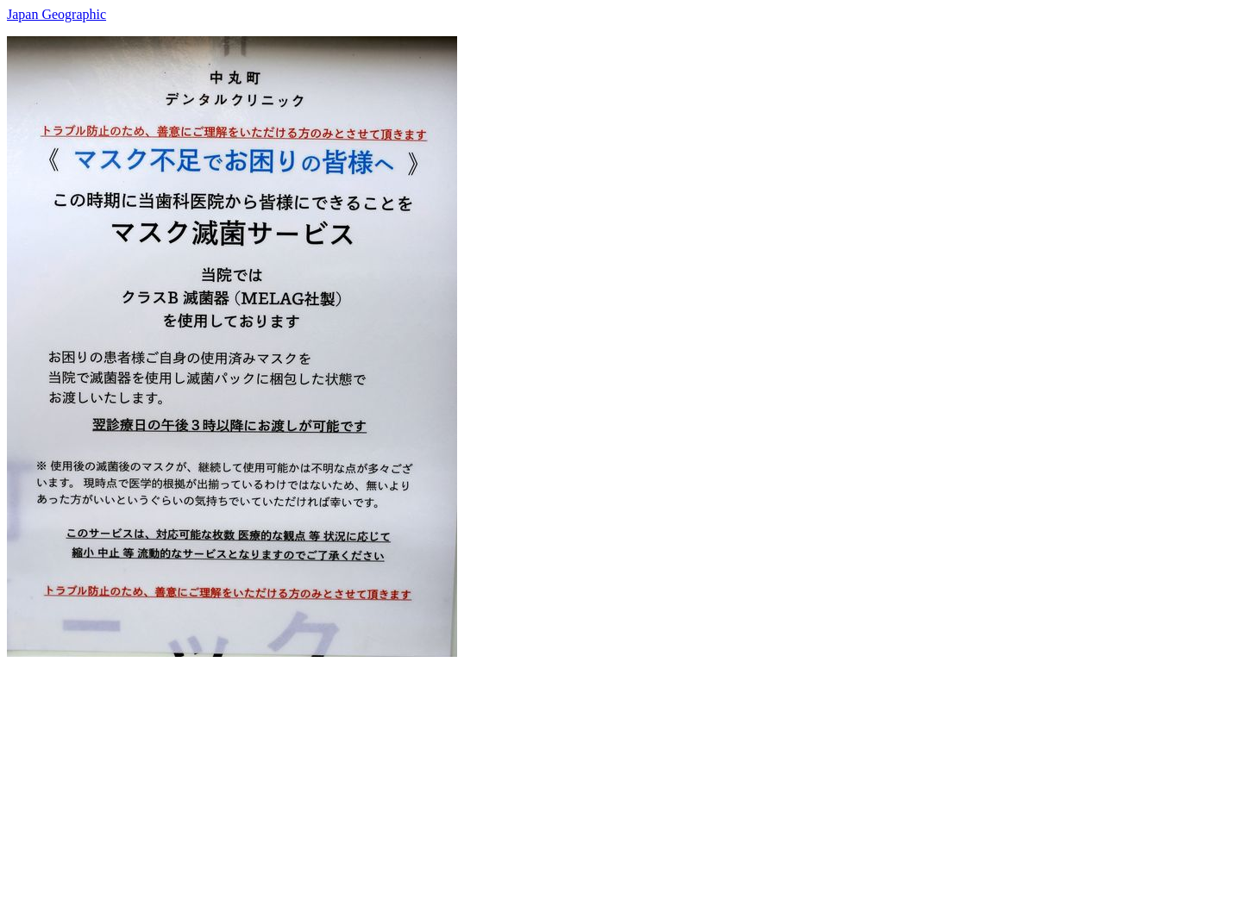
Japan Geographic (56, 14)
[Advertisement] (524, 777)
